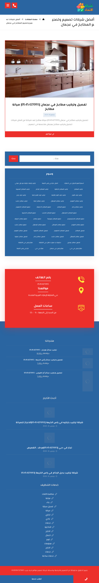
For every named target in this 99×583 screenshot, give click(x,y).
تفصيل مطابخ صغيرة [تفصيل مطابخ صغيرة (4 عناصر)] (21, 237)
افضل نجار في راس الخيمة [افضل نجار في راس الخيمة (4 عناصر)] (50, 183)
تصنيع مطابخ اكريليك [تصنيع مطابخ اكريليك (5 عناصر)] (20, 219)
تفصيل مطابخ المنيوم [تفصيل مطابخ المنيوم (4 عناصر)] (20, 231)
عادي (49, 519)
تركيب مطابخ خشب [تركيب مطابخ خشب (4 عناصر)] (21, 201)
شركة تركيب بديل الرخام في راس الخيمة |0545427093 (49, 473)
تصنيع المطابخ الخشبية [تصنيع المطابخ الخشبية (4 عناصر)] (29, 213)
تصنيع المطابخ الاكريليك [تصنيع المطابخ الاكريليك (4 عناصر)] (43, 207)
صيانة (49, 510)
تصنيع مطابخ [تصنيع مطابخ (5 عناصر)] (37, 219)
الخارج (49, 531)
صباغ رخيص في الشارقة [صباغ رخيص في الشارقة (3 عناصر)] (25, 242)
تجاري (49, 515)
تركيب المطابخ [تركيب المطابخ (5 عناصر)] (78, 189)
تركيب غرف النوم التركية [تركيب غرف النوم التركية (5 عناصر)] (58, 195)
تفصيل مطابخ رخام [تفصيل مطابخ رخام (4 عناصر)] (39, 237)
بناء (50, 502)
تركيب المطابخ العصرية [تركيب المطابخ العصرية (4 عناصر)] (23, 189)
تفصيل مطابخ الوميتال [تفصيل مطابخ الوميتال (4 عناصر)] (77, 237)
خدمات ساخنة (49, 556)
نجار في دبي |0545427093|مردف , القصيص (49, 448)
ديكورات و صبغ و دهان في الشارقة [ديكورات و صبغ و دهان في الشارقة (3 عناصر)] (50, 242)
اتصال (50, 535)
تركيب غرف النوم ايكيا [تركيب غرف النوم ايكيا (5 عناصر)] (38, 195)
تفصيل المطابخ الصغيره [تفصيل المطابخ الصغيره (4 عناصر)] (41, 231)
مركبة (49, 498)
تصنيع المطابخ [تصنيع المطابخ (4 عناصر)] (61, 207)
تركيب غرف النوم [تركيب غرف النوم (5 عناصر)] (77, 195)
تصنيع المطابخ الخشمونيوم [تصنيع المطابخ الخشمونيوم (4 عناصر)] (75, 219)
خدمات (49, 523)
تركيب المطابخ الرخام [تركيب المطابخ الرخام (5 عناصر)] (42, 189)
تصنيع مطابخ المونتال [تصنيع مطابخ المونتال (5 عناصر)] (58, 225)
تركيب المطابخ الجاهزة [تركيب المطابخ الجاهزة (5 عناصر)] (61, 189)
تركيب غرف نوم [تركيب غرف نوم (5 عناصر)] (21, 195)
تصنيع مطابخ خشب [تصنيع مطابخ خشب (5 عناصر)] (20, 225)
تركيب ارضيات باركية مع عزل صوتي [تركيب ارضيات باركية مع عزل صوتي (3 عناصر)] (25, 183)
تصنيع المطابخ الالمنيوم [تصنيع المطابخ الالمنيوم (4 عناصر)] (23, 207)
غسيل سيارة (49, 506)
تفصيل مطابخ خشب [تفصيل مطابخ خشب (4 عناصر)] (57, 237)
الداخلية (49, 527)
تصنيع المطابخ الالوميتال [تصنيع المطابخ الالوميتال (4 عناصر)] (69, 213)
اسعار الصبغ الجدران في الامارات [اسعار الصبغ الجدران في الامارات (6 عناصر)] (74, 183)
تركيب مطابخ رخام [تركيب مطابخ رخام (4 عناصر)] (77, 207)
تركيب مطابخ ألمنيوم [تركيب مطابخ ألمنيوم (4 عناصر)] (76, 201)
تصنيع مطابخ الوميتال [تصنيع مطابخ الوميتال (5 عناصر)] (39, 225)
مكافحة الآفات (49, 494)
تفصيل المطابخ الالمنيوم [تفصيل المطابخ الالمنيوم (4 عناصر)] (61, 231)
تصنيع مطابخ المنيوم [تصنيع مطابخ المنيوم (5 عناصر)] (77, 225)
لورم (49, 539)
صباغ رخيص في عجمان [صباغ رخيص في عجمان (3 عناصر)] (56, 248)
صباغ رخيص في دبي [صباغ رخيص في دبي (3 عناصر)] (76, 248)
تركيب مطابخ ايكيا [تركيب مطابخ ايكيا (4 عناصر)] (39, 201)
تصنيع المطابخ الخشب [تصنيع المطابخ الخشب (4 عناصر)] (48, 213)
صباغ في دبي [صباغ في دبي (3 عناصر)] (39, 248)
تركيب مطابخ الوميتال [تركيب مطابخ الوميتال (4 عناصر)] (57, 201)
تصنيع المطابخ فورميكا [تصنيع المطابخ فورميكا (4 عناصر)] (54, 219)
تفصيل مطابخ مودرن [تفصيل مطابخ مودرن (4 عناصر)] (73, 242)
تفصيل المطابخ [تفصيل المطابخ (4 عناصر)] (80, 231)
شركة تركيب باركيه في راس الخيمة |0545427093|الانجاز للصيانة (49, 422)
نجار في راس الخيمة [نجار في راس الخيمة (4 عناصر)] (23, 248)
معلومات (49, 543)
